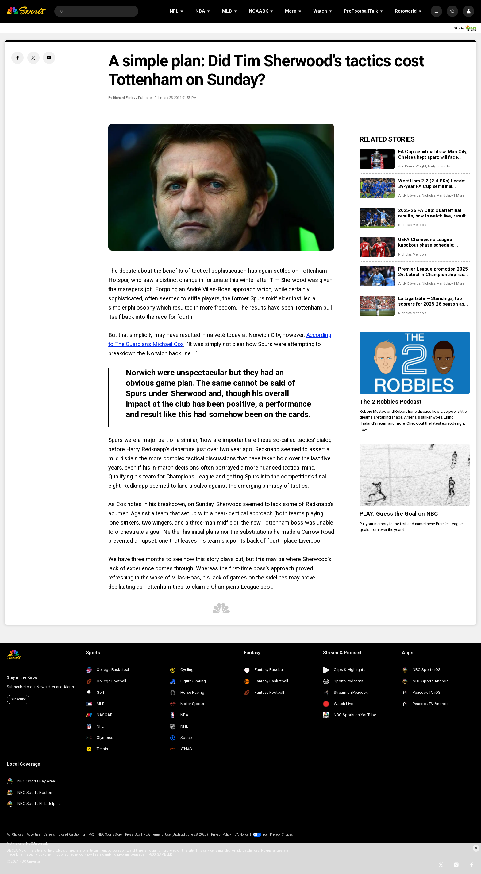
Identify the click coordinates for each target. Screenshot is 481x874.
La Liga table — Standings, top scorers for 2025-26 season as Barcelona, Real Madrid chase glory (431, 301)
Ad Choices (15, 835)
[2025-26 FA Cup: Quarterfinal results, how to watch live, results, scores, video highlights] (377, 218)
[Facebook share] (17, 58)
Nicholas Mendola (436, 195)
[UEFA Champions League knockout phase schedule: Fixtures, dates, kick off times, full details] (377, 247)
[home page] (26, 11)
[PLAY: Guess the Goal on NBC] (415, 475)
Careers (49, 835)
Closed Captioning (71, 835)
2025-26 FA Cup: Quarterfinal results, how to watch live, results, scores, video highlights (433, 213)
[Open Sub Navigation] (182, 11)
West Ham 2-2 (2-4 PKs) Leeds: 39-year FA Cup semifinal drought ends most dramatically (432, 183)
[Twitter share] (33, 58)
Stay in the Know (22, 677)
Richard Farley (124, 98)
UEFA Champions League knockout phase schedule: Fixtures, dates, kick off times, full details (430, 242)
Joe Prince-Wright (412, 166)
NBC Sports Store (110, 835)
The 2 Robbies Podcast (391, 401)
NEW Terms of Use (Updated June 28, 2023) (175, 835)
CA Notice (241, 835)
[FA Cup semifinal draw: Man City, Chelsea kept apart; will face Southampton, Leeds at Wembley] (377, 159)
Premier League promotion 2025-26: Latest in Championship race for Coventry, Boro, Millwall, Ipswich (434, 271)
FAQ (91, 835)
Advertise (33, 835)
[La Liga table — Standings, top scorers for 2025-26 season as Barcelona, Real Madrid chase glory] (377, 306)
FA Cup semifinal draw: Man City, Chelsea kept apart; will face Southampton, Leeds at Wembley (433, 154)
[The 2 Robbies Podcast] (415, 363)
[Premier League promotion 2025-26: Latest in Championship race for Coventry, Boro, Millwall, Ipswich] (377, 276)
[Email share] (49, 58)
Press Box (132, 835)
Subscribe (18, 699)
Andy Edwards (438, 166)
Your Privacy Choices (277, 835)
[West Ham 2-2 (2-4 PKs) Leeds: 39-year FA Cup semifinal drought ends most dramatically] (377, 188)
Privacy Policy (221, 835)
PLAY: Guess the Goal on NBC (399, 513)
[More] (436, 11)
